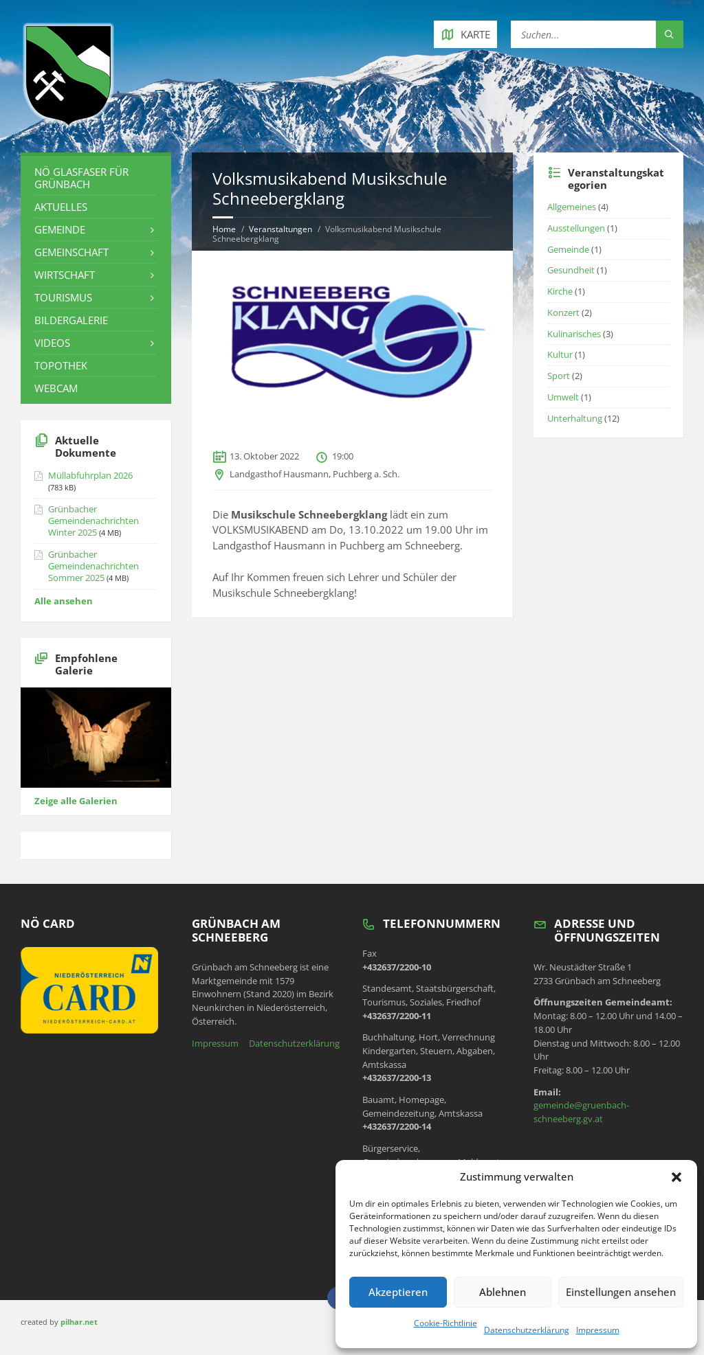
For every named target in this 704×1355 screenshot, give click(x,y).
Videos (52, 343)
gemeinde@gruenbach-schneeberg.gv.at (581, 1112)
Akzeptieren (398, 1292)
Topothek (60, 365)
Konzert (563, 312)
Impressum (597, 1330)
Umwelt (563, 397)
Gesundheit (571, 270)
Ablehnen (502, 1292)
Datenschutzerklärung (526, 1330)
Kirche (560, 291)
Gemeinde (59, 229)
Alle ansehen (63, 601)
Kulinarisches (574, 334)
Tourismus (63, 297)
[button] (676, 1177)
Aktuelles (60, 207)
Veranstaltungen (280, 229)
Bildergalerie (71, 320)
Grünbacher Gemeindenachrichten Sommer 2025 (93, 566)
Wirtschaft (64, 275)
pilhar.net (79, 1322)
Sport (558, 375)
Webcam (56, 388)
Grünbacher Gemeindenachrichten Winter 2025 (93, 520)
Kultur (560, 354)
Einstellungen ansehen (621, 1292)
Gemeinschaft (71, 252)
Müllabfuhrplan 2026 (90, 475)
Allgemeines (571, 207)
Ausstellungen (576, 228)
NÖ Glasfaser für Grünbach (81, 178)
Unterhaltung (574, 418)
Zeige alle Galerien (76, 801)
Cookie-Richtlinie (445, 1323)
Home (224, 229)
